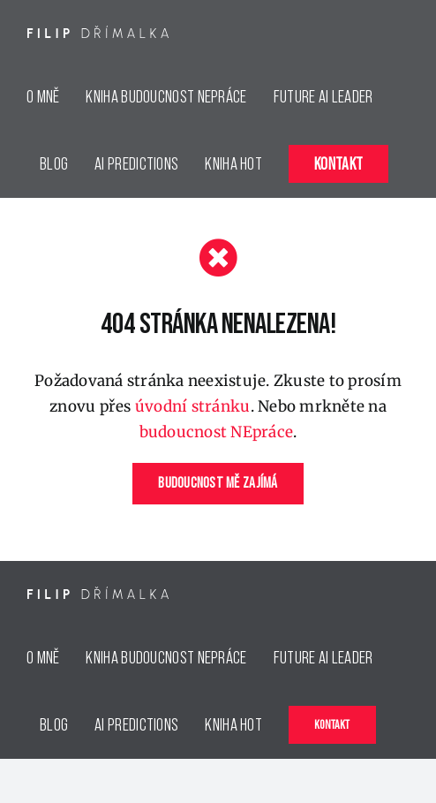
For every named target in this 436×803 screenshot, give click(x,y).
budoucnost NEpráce (216, 432)
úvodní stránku (191, 406)
